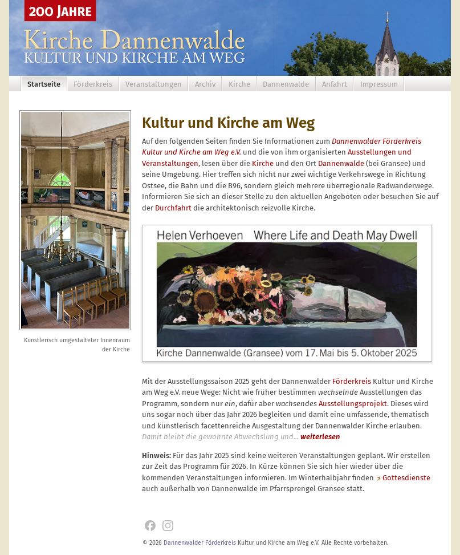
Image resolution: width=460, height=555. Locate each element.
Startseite (43, 84)
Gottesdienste (406, 477)
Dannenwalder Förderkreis (200, 542)
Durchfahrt (173, 208)
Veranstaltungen (153, 84)
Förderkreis (93, 84)
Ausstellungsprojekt (353, 403)
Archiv (205, 84)
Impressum (379, 84)
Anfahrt (334, 84)
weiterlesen (320, 436)
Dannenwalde (286, 84)
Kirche (239, 84)
